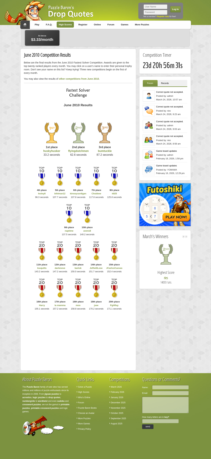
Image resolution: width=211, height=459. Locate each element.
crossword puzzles (31, 404)
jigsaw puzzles (52, 394)
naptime (69, 230)
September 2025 (118, 418)
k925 (114, 193)
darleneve (60, 268)
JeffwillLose (96, 268)
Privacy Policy (84, 429)
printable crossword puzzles (45, 408)
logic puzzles (39, 397)
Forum (110, 24)
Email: (145, 393)
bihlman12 (59, 193)
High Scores (65, 24)
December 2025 (118, 402)
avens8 (87, 230)
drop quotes (54, 397)
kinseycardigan (78, 193)
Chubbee (96, 193)
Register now (163, 16)
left (183, 236)
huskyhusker (51, 150)
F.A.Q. (49, 24)
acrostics (27, 397)
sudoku (61, 401)
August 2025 (116, 423)
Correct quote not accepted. (169, 92)
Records (165, 83)
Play (37, 24)
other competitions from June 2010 (79, 78)
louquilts (42, 268)
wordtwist (43, 401)
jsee (96, 305)
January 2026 (117, 397)
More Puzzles (142, 24)
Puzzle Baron (33, 387)
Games (124, 24)
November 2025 (118, 408)
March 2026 (116, 387)
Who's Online (84, 397)
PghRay (114, 305)
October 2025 (117, 413)
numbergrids (28, 401)
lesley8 (41, 193)
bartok (78, 268)
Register (82, 24)
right (186, 236)
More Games (84, 423)
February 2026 (117, 392)
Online (97, 24)
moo (78, 305)
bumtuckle (105, 150)
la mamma (60, 305)
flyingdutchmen (78, 150)
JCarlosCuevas (114, 268)
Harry (42, 305)
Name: (145, 387)
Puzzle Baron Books (87, 408)
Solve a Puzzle (85, 387)
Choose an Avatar (86, 413)
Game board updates (166, 151)
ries (171, 278)
